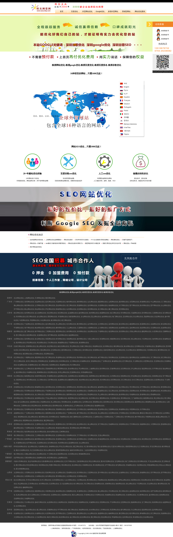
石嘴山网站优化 (30, 454)
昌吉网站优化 (77, 465)
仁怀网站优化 (104, 510)
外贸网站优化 (87, 11)
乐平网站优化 (157, 369)
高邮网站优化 (149, 317)
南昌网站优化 (19, 369)
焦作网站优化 (94, 398)
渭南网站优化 (61, 409)
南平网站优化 (40, 331)
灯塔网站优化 (99, 495)
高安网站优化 (52, 372)
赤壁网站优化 (148, 361)
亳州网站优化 (21, 343)
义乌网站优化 (103, 328)
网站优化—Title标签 (130, 243)
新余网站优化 (73, 369)
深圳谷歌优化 (66, 528)
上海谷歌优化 (55, 528)
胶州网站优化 (61, 391)
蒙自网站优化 (19, 428)
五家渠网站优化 (82, 461)
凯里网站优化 (115, 510)
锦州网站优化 (145, 491)
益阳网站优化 (62, 376)
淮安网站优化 (62, 313)
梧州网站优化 (50, 439)
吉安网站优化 (125, 369)
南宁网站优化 (19, 439)
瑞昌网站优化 (147, 369)
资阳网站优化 (23, 417)
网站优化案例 (140, 11)
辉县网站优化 (36, 406)
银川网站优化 (19, 454)
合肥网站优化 (19, 339)
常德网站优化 (52, 376)
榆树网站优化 (113, 513)
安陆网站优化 (96, 361)
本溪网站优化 (82, 491)
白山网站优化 (92, 513)
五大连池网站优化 (66, 484)
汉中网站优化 (82, 409)
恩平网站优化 (155, 305)
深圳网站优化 (29, 302)
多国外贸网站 (113, 11)
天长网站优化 (52, 343)
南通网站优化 (104, 313)
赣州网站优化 (40, 369)
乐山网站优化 (103, 413)
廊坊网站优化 (118, 346)
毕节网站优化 (62, 510)
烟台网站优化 (92, 387)
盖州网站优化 (154, 495)
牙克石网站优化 (155, 446)
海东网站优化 (29, 432)
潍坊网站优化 (82, 387)
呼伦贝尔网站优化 (66, 446)
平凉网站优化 (115, 502)
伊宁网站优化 (110, 465)
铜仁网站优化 (73, 510)
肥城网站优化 (155, 394)
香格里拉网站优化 (62, 428)
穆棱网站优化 (28, 487)
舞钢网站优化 (150, 402)
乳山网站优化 (103, 394)
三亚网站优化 (29, 435)
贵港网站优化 (61, 439)
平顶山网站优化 (51, 398)
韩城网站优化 (124, 409)
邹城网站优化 (134, 394)
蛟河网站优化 (134, 513)
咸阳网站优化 (71, 409)
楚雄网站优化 (166, 424)
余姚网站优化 (155, 324)
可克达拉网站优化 (154, 461)
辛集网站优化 (150, 346)
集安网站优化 (64, 517)
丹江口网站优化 (19, 361)
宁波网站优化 (29, 324)
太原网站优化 (19, 472)
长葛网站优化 (68, 406)
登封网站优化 (119, 402)
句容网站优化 (24, 320)
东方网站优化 (92, 435)
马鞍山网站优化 (93, 339)
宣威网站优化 (113, 424)
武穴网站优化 (127, 361)
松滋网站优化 (23, 365)
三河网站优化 (77, 350)
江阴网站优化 (157, 313)
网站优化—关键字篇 (36, 243)
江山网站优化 (71, 328)
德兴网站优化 (21, 372)
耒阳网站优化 (157, 376)
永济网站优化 (71, 476)
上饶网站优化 (94, 369)
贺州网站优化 (157, 439)
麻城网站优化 (117, 361)
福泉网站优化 (147, 510)
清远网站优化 (40, 302)
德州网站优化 (50, 387)
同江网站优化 (89, 484)
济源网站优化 (45, 402)
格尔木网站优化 (40, 432)
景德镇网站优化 (51, 369)
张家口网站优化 (86, 346)
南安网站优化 (31, 335)
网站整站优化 (115, 240)
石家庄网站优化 (19, 346)
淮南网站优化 (71, 339)
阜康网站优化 (87, 465)
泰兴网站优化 (56, 320)
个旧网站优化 (29, 428)
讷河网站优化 (44, 484)
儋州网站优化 (50, 435)
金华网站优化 (92, 324)
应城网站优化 (85, 361)
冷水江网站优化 (137, 380)
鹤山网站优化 (29, 309)
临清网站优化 (82, 391)
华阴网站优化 (134, 409)
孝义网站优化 (19, 476)
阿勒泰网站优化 (153, 465)
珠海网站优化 (145, 302)
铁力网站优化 (78, 484)
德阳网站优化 (50, 413)
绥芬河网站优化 (157, 480)
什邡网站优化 (108, 417)
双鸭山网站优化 (124, 480)
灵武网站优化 (73, 454)
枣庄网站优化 (134, 387)
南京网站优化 (19, 313)
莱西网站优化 (71, 391)
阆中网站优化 (140, 417)
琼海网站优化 (71, 435)
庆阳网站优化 (104, 502)
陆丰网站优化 (145, 305)
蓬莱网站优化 (71, 394)
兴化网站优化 (45, 320)
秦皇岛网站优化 (63, 346)
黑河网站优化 (92, 480)
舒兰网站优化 (155, 513)
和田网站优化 (44, 465)
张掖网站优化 (83, 502)
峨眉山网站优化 (162, 417)
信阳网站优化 (35, 402)
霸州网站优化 (66, 350)
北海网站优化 (92, 439)
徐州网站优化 (29, 313)
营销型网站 (126, 11)
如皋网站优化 (107, 317)
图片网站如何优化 (36, 247)
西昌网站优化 (38, 420)
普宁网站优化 (134, 305)
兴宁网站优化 (124, 305)
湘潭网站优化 (94, 376)
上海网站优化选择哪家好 (54, 240)
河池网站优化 (136, 439)
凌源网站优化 (66, 495)
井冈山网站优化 (64, 372)
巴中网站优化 (158, 413)
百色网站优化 (125, 439)
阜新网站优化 (50, 491)
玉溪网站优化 (40, 424)
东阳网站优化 (113, 328)
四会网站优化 (40, 309)
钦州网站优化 (82, 439)
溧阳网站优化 (52, 317)
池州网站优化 (157, 339)
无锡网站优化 (136, 313)
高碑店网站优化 (109, 350)
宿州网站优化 (29, 339)
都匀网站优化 (125, 510)
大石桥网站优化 (142, 495)
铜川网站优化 (50, 409)
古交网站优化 (134, 472)
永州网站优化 (115, 376)
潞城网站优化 (145, 472)
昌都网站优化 (41, 458)
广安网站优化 (71, 413)
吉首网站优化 (159, 380)
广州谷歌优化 (76, 528)
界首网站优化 (31, 343)
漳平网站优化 (52, 335)
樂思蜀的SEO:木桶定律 (92, 243)
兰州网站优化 (19, 502)
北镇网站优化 (19, 498)
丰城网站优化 (31, 372)
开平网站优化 (19, 309)
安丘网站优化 (113, 391)
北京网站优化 (19, 298)
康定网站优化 (49, 420)
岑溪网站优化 (21, 443)
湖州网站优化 (40, 324)
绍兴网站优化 (71, 324)
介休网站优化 (40, 476)
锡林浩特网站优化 (76, 450)
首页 (61, 11)
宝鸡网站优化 (29, 409)
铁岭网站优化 (61, 491)
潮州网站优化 (82, 302)
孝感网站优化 (61, 357)
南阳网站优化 (148, 398)
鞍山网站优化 (103, 491)
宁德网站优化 (103, 331)
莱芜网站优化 (166, 387)
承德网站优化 (97, 346)
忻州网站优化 (82, 472)
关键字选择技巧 (127, 240)
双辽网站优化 (29, 517)
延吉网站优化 (85, 517)
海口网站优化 (19, 435)
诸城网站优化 (155, 391)
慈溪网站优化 (145, 324)
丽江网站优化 (50, 424)
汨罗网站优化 (52, 380)
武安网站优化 (49, 354)
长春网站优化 (19, 513)
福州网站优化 (19, 331)
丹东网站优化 (113, 491)
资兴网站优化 (105, 380)
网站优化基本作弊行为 (75, 243)
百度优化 (74, 11)
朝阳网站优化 (40, 491)
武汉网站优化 (19, 357)
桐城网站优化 (63, 343)
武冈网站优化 (115, 380)
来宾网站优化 (147, 439)
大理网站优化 (155, 424)
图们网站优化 (96, 517)
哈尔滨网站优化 (19, 480)
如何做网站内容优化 (36, 240)
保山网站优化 (92, 424)
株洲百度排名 (98, 292)
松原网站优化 (50, 513)
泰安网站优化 (155, 387)
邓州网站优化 (66, 402)
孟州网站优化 (161, 402)
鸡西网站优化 (136, 480)
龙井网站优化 (127, 517)
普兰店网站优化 (34, 495)
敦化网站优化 (106, 517)
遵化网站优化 (45, 350)
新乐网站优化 (24, 350)
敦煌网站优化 (157, 502)
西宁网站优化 (19, 432)
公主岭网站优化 (40, 517)
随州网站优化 (134, 357)
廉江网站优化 (113, 309)
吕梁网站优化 (92, 472)
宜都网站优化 (33, 365)
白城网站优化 (40, 513)
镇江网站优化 (115, 313)
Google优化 (100, 11)
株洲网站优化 (64, 292)
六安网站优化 (147, 339)
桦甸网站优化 (145, 513)
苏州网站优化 (147, 313)
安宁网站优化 (103, 424)
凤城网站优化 (120, 495)
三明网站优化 (50, 331)
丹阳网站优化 (35, 320)
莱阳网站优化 (50, 394)
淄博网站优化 (71, 387)
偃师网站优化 (140, 402)
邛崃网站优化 (65, 417)
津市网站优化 (31, 380)
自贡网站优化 (113, 413)
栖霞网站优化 (19, 394)
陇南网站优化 (136, 502)
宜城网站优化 (54, 361)
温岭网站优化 (134, 328)
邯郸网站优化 (31, 346)
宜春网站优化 (115, 369)
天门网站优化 (155, 357)
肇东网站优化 (163, 484)
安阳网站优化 (62, 398)
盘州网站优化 (157, 510)
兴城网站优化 (29, 498)
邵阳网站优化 (125, 376)
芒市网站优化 (134, 424)
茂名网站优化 (61, 305)
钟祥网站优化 (64, 361)
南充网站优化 (61, 413)
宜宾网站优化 (134, 413)
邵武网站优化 (124, 331)
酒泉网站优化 (73, 502)
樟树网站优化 (42, 372)
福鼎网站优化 (73, 335)
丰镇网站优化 (102, 450)
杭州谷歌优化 (86, 528)
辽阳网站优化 (92, 491)
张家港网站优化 (74, 317)
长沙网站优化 (19, 376)
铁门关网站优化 (131, 461)
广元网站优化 (29, 413)
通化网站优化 (82, 513)
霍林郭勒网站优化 (62, 450)
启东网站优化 (128, 317)
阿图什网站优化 (55, 465)
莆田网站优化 (61, 331)
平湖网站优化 (19, 328)
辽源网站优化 (71, 513)
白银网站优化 (62, 502)
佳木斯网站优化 (58, 480)
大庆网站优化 (81, 480)
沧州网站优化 (108, 346)
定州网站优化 (139, 346)
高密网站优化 (134, 391)
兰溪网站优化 (82, 328)
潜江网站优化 (166, 357)
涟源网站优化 (149, 380)
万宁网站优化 (82, 435)
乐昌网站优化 (103, 305)
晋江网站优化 (21, 335)
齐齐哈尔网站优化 (32, 480)
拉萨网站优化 (19, 458)
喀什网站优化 (21, 465)
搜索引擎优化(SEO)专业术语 (112, 243)
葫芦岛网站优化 (156, 491)
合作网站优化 (21, 506)
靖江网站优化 (66, 320)
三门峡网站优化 (137, 398)
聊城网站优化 (40, 387)
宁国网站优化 (73, 343)
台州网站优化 (103, 324)
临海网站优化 (124, 328)
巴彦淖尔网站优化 (118, 446)
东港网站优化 (131, 495)
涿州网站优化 (87, 350)
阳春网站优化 (61, 309)
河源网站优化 (61, 302)
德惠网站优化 (103, 513)
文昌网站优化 (61, 435)
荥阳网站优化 (98, 402)
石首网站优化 (159, 361)
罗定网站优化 (50, 309)
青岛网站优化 (29, 387)
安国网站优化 (98, 350)
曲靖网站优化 (29, 424)
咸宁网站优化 (103, 357)
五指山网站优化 (104, 435)
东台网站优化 (138, 317)
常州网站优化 (125, 313)
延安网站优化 (40, 409)
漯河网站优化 (125, 398)
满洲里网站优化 (131, 446)
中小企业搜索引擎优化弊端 (99, 240)
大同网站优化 (29, 472)
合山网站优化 (84, 443)
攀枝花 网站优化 (146, 413)
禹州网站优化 (57, 406)
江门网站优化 (166, 302)
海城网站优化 (110, 495)
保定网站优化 (52, 346)
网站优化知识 (36, 234)
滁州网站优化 (82, 339)
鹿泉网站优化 (35, 350)
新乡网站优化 (83, 398)
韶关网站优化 (50, 302)
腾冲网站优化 (85, 428)
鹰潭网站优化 (62, 369)
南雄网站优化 (113, 305)
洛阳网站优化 (40, 398)
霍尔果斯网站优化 (22, 469)
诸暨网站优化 (50, 328)
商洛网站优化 (103, 409)
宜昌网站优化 (124, 357)
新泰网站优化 (145, 394)
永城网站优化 (77, 402)
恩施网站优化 (65, 365)
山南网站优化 (62, 458)
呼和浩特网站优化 (20, 446)
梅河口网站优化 (53, 517)
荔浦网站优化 (73, 443)
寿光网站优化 (166, 391)
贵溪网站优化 (75, 372)
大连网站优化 (29, 491)
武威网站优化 (94, 502)
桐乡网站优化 (40, 328)
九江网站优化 (29, 369)
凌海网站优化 (164, 495)
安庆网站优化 (125, 339)
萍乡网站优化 (83, 369)
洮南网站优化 (166, 513)
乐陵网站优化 (92, 391)
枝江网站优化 (44, 365)
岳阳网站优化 (73, 376)
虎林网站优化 (110, 484)
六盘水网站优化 (30, 510)
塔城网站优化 (131, 465)
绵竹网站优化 (129, 417)
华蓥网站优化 (150, 417)
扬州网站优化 (83, 313)
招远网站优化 (82, 394)
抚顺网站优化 (71, 491)
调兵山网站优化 (77, 495)
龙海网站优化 (42, 335)
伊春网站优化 (102, 480)
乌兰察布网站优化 (90, 446)
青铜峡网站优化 (84, 454)
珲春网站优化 (117, 517)
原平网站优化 (166, 472)
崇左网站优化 (115, 439)
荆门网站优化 (50, 357)
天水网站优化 (29, 502)
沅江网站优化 (42, 380)
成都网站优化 (19, 413)
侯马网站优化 (50, 476)
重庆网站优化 (50, 298)
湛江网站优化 (71, 305)
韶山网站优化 (94, 380)
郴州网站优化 (104, 376)
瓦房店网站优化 (22, 495)
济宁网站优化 (145, 387)
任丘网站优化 (131, 350)
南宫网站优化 (28, 354)
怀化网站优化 (136, 376)
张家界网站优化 (40, 376)
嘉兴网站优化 (50, 324)
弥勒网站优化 (124, 424)
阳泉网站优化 (50, 472)
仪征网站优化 (159, 317)
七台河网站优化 (70, 480)
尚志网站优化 (23, 484)
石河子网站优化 (70, 461)
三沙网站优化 (40, 435)
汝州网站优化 (87, 402)
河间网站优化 (152, 350)
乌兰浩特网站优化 (36, 450)
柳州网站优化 (40, 439)
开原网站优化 (89, 495)
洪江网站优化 (126, 380)
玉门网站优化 (147, 502)
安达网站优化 (152, 484)
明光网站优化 (42, 343)
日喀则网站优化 (30, 458)
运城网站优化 (124, 472)
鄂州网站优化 (82, 357)
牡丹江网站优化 (46, 480)
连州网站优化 (92, 305)
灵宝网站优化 (89, 406)
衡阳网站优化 (29, 376)
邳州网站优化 (21, 317)
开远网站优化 (40, 428)
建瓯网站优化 (147, 331)
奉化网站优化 (166, 324)
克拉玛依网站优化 (34, 461)
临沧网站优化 (82, 424)
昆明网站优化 (19, 424)
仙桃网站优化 (145, 357)
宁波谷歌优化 (107, 528)
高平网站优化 (155, 472)
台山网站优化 (166, 305)
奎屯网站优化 (120, 465)
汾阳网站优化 (29, 476)
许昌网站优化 (115, 398)
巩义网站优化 (56, 402)
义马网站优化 (78, 406)
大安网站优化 (19, 517)
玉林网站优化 (71, 439)
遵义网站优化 (41, 510)
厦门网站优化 (29, 331)
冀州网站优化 (163, 350)
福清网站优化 (113, 331)
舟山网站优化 (61, 324)
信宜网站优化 (82, 309)
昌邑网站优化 (124, 391)
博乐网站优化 (66, 465)
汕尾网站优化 (113, 302)
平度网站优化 (50, 391)
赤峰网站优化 (54, 446)
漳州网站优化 (82, 331)
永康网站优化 (92, 328)
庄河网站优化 (45, 495)
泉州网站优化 (71, 331)
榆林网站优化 (92, 409)
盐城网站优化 (73, 313)
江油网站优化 (98, 417)
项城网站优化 (99, 406)
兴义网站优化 (136, 510)
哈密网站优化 (59, 461)
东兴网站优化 (52, 443)
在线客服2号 (163, 35)
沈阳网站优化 (19, 491)
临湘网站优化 (63, 380)
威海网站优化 (103, 387)
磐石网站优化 (124, 513)
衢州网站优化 (82, 324)
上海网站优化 (29, 298)
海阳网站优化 (29, 394)
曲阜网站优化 (124, 394)
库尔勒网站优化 (99, 465)
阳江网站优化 (50, 305)
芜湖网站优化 (104, 339)
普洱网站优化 (71, 424)
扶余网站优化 (148, 517)
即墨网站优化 (40, 391)
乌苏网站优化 (141, 465)
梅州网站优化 (71, 302)
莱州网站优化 (61, 394)
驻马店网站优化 (23, 402)
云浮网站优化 (40, 305)
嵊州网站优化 (61, 328)
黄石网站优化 (92, 357)
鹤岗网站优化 (113, 480)
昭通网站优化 (61, 424)
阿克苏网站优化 (32, 465)
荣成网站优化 (92, 394)
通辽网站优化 (78, 446)
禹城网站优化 (103, 391)
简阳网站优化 (28, 420)
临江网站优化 (75, 517)
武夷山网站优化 (135, 331)
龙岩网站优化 (92, 331)
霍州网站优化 (61, 476)
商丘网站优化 (159, 398)
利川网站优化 (75, 365)
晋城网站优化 (71, 472)
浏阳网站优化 (21, 380)
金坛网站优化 (42, 317)
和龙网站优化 (138, 517)
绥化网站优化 (146, 480)
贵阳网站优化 (19, 510)
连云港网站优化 (40, 313)
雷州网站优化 (124, 309)
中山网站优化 (155, 302)
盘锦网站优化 (134, 491)
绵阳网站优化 (40, 413)
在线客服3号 (163, 39)
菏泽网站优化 (29, 391)
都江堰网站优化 (76, 417)
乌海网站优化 (43, 446)
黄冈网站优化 (71, 357)
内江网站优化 (92, 413)
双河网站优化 (142, 461)
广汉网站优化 (119, 417)
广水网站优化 (106, 361)
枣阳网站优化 (43, 361)
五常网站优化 (33, 484)
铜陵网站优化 (115, 339)
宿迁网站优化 (52, 313)
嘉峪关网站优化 (40, 502)
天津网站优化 (40, 298)
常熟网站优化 (63, 317)
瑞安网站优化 (145, 328)
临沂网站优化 (124, 387)
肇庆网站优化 (29, 305)
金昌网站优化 (52, 502)
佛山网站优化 (19, 305)
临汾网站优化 (113, 472)
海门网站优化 (117, 317)
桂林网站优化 (29, 439)
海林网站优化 (120, 484)
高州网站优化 (92, 309)
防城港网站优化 (104, 439)
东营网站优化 (61, 387)
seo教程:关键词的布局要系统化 (56, 243)
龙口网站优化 (40, 394)
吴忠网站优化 (41, 454)
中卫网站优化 (52, 454)
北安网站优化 (54, 484)
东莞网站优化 (134, 302)
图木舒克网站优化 (107, 461)
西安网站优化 (19, 409)
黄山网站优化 (136, 339)
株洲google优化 (76, 292)
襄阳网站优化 (40, 357)
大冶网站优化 (138, 361)
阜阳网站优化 (50, 339)
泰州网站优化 (94, 313)
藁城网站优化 (160, 346)
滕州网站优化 (113, 394)
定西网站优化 (125, 502)
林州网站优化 (47, 406)
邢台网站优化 (75, 346)
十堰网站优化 (29, 357)
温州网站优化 (113, 324)
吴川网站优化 (103, 309)
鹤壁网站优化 (73, 398)
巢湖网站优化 (84, 343)
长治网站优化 (61, 472)
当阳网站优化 (54, 365)
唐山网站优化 (41, 346)
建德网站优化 (134, 324)
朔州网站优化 (40, 472)
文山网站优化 (50, 428)
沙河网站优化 (38, 354)
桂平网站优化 (31, 443)
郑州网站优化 (19, 398)
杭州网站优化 (19, 324)
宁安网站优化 (141, 484)
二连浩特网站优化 (90, 450)
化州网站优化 (71, 309)
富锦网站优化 (99, 484)
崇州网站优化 (54, 417)
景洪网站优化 (75, 428)
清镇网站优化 (83, 510)
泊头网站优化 (120, 350)
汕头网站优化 (92, 302)
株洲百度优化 (87, 292)
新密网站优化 (129, 402)
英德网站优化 (82, 305)
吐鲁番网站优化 (47, 461)
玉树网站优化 (64, 432)
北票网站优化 (56, 495)
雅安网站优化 (44, 417)
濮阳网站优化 (104, 398)
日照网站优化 (113, 387)
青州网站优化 (145, 391)
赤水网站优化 (94, 510)
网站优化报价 (68, 240)
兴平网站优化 (145, 409)
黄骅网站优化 (141, 350)
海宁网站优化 (29, 328)
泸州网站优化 (124, 413)
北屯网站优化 (120, 461)
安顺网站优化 (52, 510)
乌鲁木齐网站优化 (20, 461)
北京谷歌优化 (97, 528)
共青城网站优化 (86, 372)
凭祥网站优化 (63, 443)
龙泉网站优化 (166, 328)
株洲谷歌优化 (109, 292)
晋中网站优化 (103, 472)
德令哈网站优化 (53, 432)
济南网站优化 (19, 387)
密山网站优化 (131, 484)
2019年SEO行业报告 (82, 240)
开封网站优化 (29, 398)
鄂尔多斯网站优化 (104, 446)
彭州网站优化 (87, 417)
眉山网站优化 (33, 417)
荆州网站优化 (113, 357)
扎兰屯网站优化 (143, 446)
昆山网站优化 (96, 317)
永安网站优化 (157, 331)
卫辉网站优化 (26, 406)
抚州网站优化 (104, 369)
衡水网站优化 (129, 346)
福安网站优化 (63, 335)
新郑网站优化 (108, 402)
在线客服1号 (163, 31)
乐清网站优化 (155, 328)
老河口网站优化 (32, 361)
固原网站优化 (62, 454)
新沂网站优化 (31, 317)
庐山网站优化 (136, 369)
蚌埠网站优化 (61, 339)
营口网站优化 (124, 491)
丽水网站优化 (124, 324)
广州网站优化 (19, 302)
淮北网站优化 (40, 339)
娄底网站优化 (147, 376)
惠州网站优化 (124, 302)
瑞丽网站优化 (145, 424)
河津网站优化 (82, 476)
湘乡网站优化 (84, 380)
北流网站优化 (42, 443)
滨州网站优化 (19, 391)
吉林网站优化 (29, 513)
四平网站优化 (61, 513)
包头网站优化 (33, 446)
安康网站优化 (113, 409)
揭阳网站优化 (103, 302)
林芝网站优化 (52, 458)
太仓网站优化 (86, 317)
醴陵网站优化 (73, 380)
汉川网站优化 (75, 361)
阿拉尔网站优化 (94, 461)
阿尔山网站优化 (49, 450)
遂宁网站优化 (82, 413)
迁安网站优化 (56, 350)
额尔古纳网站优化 (22, 450)
